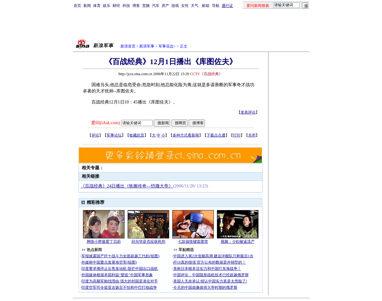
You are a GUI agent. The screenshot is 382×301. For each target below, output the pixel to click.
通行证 (227, 5)
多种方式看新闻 (186, 135)
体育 (97, 5)
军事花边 (166, 46)
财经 (116, 5)
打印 (237, 135)
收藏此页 (136, 135)
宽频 (146, 5)
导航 (215, 5)
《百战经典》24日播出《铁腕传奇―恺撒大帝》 (126, 186)
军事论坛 (114, 135)
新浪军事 (146, 46)
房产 (165, 5)
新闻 (87, 5)
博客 (136, 5)
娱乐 (106, 5)
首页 (77, 5)
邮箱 (205, 5)
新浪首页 (128, 46)
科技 (126, 5)
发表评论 (248, 112)
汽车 (155, 5)
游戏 (175, 5)
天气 (194, 5)
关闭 (252, 135)
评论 (95, 135)
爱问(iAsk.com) (105, 122)
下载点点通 (216, 135)
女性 (185, 5)
